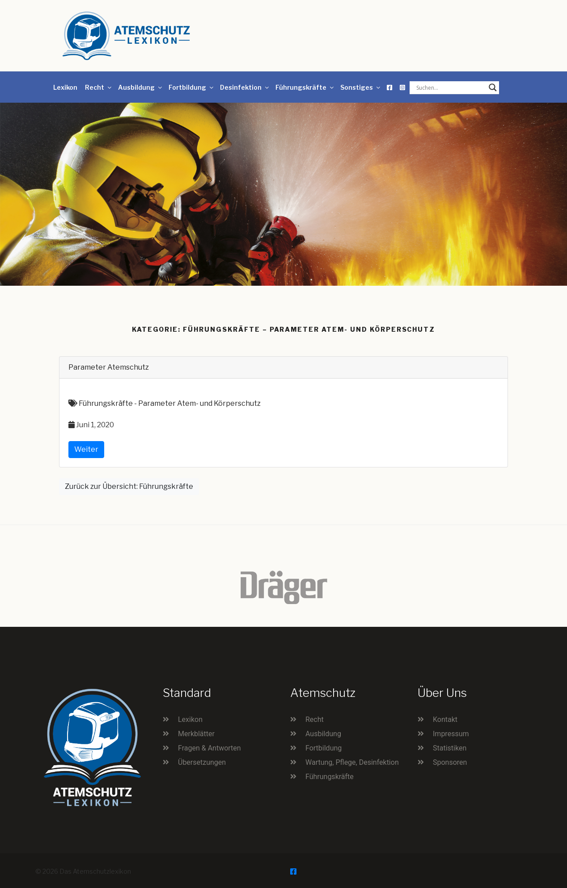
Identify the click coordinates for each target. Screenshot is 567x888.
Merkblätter (196, 734)
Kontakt (445, 719)
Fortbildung (192, 87)
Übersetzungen (202, 762)
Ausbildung (140, 87)
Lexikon (65, 87)
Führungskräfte (305, 87)
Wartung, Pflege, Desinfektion (352, 762)
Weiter (86, 449)
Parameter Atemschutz (108, 367)
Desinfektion (245, 87)
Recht (99, 87)
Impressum (451, 734)
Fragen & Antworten (209, 748)
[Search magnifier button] (493, 87)
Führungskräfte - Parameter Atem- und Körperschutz (170, 403)
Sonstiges (360, 87)
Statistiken (449, 748)
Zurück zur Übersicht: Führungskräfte (129, 486)
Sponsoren (450, 762)
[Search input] (450, 87)
